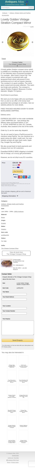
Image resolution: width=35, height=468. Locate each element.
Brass (3, 217)
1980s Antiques (19, 211)
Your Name (6, 291)
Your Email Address (8, 297)
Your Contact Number (9, 311)
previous (2, 42)
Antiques (14, 1)
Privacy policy (7, 349)
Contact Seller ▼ (17, 64)
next (32, 42)
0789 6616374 (19, 265)
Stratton (3, 229)
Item (4, 283)
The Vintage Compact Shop (9, 248)
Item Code (5, 288)
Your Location (7, 306)
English (3, 223)
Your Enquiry (6, 318)
